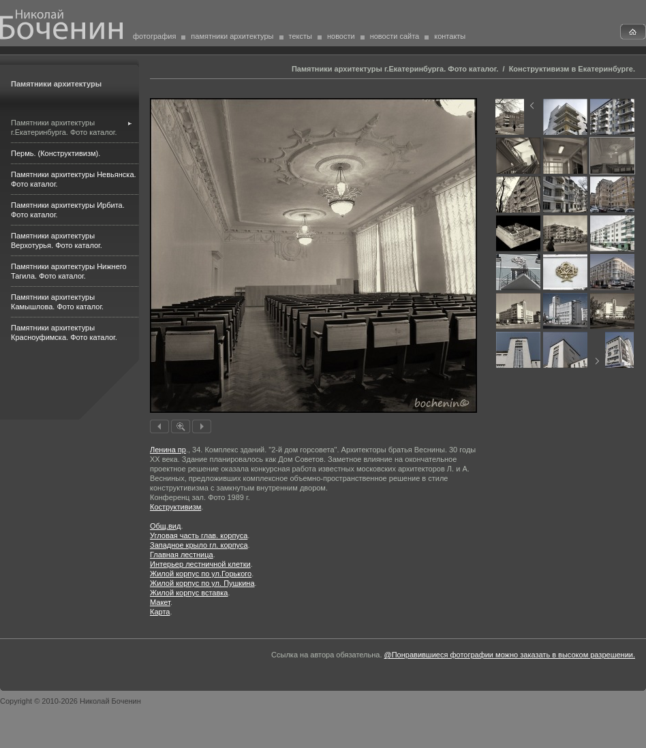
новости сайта (395, 36)
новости (341, 36)
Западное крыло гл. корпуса (199, 545)
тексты (300, 36)
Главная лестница (181, 554)
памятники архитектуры (232, 36)
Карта (160, 612)
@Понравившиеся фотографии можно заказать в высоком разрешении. (509, 655)
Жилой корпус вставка (189, 593)
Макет (160, 602)
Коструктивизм (175, 507)
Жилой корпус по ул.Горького (200, 574)
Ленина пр (168, 450)
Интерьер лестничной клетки (200, 564)
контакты (449, 36)
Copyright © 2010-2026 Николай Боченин (70, 701)
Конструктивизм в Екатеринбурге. (572, 69)
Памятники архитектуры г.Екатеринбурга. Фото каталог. (395, 69)
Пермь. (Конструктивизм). (55, 153)
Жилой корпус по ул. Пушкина (202, 583)
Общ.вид (165, 526)
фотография (154, 36)
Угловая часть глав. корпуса (198, 535)
